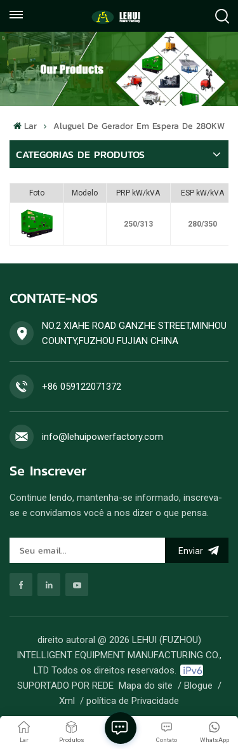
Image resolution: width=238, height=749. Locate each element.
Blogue (198, 685)
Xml (67, 700)
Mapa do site (146, 685)
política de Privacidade (132, 700)
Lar (24, 126)
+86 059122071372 (81, 386)
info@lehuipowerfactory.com (102, 436)
